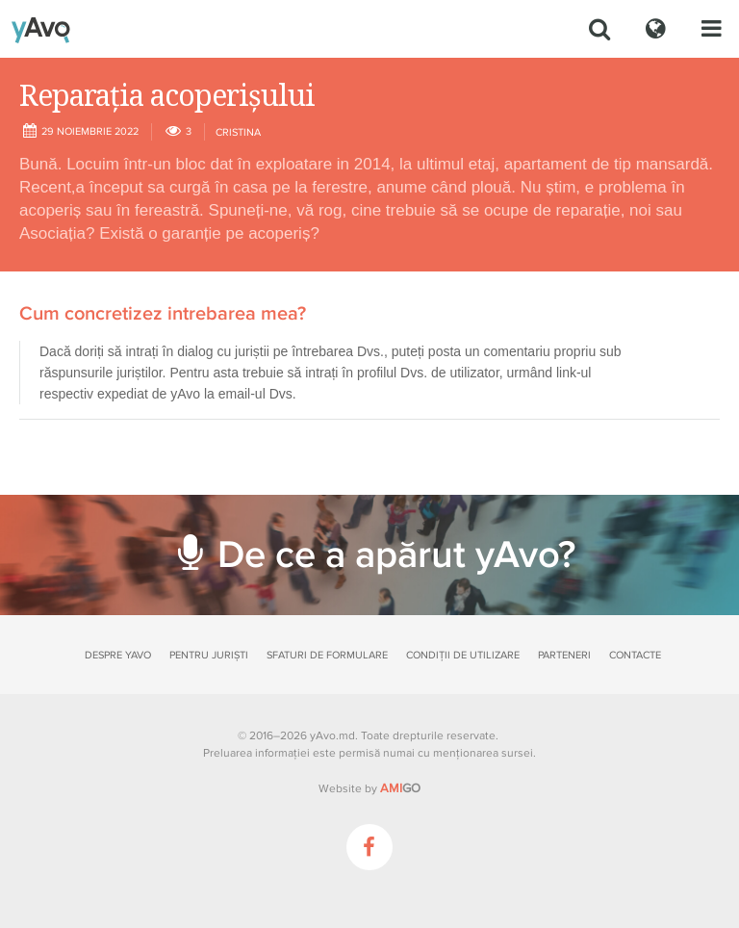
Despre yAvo (118, 655)
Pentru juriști (208, 655)
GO (400, 788)
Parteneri (564, 655)
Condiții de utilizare (463, 655)
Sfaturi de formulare (327, 655)
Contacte (635, 655)
